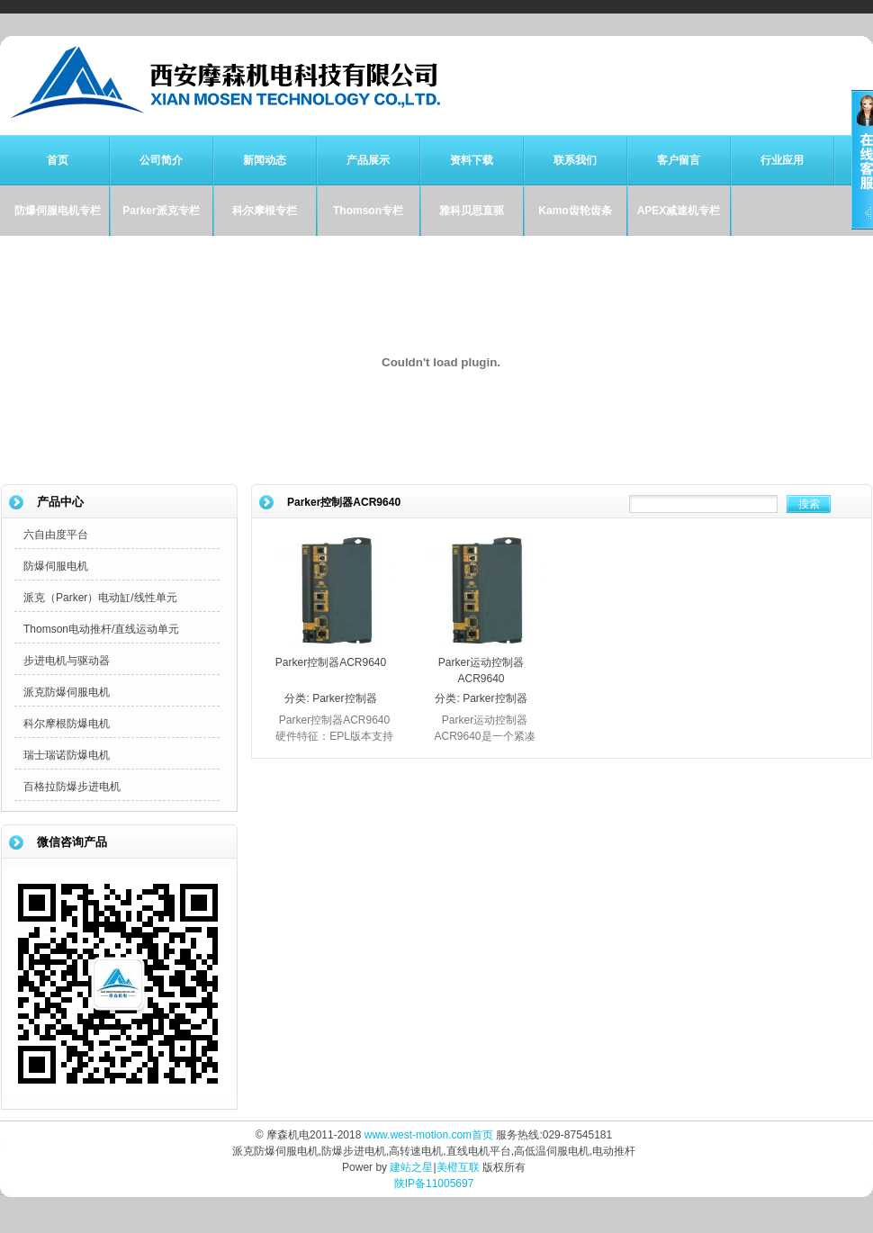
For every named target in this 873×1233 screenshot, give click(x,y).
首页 (57, 160)
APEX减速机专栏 (679, 210)
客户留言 (678, 160)
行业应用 (782, 160)
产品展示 (368, 160)
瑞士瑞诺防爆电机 (66, 755)
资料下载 (471, 160)
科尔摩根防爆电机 (66, 723)
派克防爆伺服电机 (66, 692)
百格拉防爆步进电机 (72, 786)
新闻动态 (264, 160)
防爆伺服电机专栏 (57, 210)
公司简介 (161, 160)
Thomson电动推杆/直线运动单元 (101, 629)
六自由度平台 (55, 534)
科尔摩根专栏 (264, 210)
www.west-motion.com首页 (428, 1135)
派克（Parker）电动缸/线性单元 (100, 597)
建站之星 (411, 1167)
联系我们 (575, 160)
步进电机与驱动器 (66, 660)
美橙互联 (458, 1167)
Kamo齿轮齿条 (574, 210)
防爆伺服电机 (55, 566)
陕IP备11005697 (434, 1183)
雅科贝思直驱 (471, 210)
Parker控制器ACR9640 (330, 662)
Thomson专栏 (368, 210)
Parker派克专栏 (160, 210)
